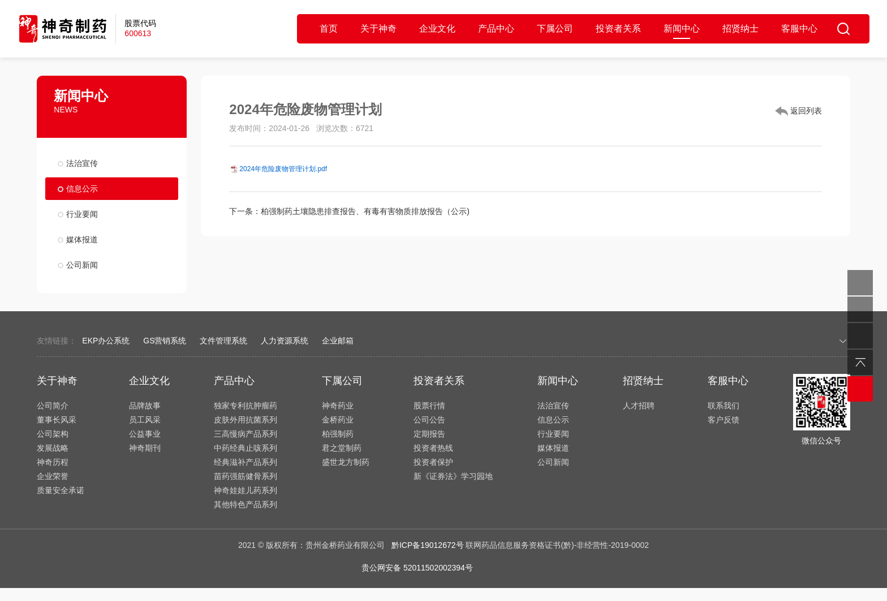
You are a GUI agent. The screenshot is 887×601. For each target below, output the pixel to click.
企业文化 (437, 28)
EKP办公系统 (106, 340)
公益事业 (145, 433)
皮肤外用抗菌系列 (245, 419)
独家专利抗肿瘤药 (245, 405)
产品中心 (496, 28)
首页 (329, 28)
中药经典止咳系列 (245, 447)
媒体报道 (82, 239)
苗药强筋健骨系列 (245, 476)
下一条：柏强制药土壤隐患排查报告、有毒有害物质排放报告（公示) (349, 211)
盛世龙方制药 (345, 462)
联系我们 (723, 405)
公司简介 (52, 405)
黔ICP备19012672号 (427, 545)
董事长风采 (56, 419)
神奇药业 (338, 405)
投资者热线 (433, 447)
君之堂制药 (341, 447)
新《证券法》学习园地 (453, 476)
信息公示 (82, 188)
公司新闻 (82, 264)
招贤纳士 (740, 28)
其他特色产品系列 (245, 504)
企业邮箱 (338, 340)
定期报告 (429, 433)
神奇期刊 (145, 447)
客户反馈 (723, 419)
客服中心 (799, 28)
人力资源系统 (284, 340)
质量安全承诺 (60, 490)
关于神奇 (378, 28)
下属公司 (555, 28)
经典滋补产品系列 (245, 462)
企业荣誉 (52, 476)
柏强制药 (338, 433)
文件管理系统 (223, 340)
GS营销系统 (164, 340)
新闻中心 (682, 28)
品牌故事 (145, 405)
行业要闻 (82, 214)
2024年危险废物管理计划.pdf (283, 169)
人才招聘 (639, 405)
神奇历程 (52, 462)
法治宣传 (82, 163)
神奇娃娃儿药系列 (245, 490)
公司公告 (429, 419)
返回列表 (798, 111)
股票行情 (429, 405)
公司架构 (52, 433)
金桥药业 (338, 419)
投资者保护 (433, 462)
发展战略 (52, 447)
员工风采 (145, 419)
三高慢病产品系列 (245, 433)
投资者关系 (618, 28)
